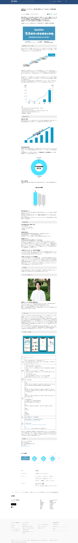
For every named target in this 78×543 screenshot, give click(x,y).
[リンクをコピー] (56, 14)
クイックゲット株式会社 (24, 492)
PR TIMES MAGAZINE (25, 529)
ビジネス (46, 3)
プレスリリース (17, 492)
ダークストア (45, 476)
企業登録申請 (59, 1)
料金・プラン (13, 527)
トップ (13, 492)
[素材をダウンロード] (54, 14)
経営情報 (36, 470)
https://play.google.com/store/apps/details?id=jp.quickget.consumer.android (35, 424)
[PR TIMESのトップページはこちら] (22, 1)
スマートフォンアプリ (44, 473)
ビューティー (31, 3)
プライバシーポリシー (18, 540)
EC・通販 (37, 473)
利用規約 (28, 540)
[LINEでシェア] (51, 14)
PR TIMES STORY (24, 524)
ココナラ (47, 480)
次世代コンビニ (45, 478)
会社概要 (12, 540)
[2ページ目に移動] (55, 453)
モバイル (19, 3)
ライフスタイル (41, 3)
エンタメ (26, 3)
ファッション (36, 3)
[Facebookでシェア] (49, 14)
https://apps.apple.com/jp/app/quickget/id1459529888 (32, 420)
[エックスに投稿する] (48, 14)
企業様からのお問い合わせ (44, 540)
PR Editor (23, 533)
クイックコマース (38, 476)
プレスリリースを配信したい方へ (15, 530)
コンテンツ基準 (24, 540)
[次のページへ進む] (59, 458)
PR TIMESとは (13, 525)
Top (11, 3)
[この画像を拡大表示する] (25, 459)
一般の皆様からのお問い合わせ (53, 540)
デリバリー (52, 480)
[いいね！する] (45, 14)
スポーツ (53, 3)
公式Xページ (54, 528)
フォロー (13, 504)
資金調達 (42, 480)
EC (50, 478)
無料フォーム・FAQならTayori (42, 526)
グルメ (50, 3)
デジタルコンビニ (38, 478)
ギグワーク (37, 480)
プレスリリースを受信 (52, 1)
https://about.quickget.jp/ (26, 446)
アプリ (23, 3)
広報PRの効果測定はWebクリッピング (27, 531)
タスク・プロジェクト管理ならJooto (43, 524)
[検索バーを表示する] (66, 1)
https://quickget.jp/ (27, 428)
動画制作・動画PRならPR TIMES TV (27, 526)
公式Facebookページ (56, 524)
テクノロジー (15, 3)
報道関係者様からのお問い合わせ (35, 540)
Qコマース (51, 476)
